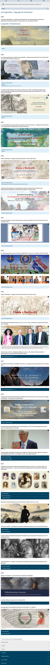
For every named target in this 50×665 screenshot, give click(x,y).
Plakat (4, 48)
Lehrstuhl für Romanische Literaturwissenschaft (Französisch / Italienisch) (23, 4)
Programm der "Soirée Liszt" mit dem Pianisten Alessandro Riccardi (15, 184)
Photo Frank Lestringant (7, 459)
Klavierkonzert (5, 85)
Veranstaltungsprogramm (7, 82)
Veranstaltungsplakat (7, 456)
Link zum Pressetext (6, 497)
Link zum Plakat (6, 493)
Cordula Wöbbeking (17, 639)
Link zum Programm (6, 495)
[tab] (23, 284)
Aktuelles (25, 8)
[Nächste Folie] (48, 279)
